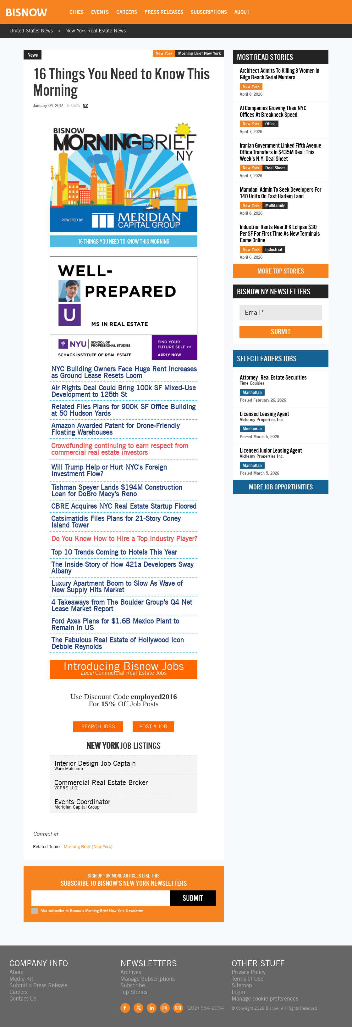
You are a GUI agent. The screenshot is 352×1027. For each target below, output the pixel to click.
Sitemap (242, 985)
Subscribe (132, 985)
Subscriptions (209, 12)
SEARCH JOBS (98, 727)
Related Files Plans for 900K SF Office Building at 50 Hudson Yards (123, 410)
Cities (76, 12)
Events (100, 12)
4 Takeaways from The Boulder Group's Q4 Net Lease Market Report (121, 605)
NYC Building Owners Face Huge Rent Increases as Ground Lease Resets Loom (124, 372)
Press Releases (164, 12)
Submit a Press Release (38, 985)
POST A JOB (153, 727)
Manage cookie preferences (265, 998)
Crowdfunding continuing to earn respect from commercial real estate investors (119, 449)
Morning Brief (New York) (88, 846)
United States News (31, 31)
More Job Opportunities (281, 487)
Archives (130, 972)
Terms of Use (247, 978)
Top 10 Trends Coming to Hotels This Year (114, 552)
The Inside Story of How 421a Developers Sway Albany (122, 567)
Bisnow (73, 105)
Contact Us (22, 998)
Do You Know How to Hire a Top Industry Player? (124, 538)
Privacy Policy (249, 972)
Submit (280, 332)
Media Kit (21, 978)
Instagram (165, 1008)
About (242, 12)
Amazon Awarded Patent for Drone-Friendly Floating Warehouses (115, 428)
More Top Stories (280, 271)
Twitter (138, 1008)
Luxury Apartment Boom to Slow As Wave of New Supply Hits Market (117, 586)
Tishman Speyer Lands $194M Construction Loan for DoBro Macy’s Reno (116, 490)
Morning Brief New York (199, 53)
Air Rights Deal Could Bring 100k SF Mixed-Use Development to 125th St (123, 391)
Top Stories (133, 992)
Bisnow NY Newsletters (274, 291)
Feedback (178, 1008)
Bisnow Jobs (153, 666)
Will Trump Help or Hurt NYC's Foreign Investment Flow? (109, 470)
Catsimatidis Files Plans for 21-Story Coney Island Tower (116, 521)
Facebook (125, 1008)
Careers (126, 12)
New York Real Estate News (95, 31)
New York (164, 53)
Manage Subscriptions (147, 978)
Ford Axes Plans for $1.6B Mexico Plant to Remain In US (115, 624)
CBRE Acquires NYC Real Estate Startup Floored (123, 506)
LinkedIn (152, 1008)
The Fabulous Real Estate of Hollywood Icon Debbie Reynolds (117, 643)
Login (238, 992)
